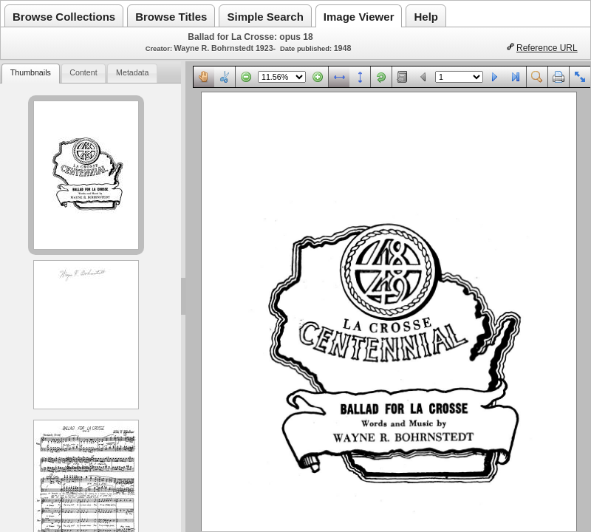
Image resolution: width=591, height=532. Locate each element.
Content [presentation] (83, 72)
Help (426, 16)
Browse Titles (171, 16)
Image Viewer (359, 16)
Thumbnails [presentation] (30, 72)
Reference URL (547, 48)
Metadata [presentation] (132, 72)
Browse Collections (64, 16)
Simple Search (265, 16)
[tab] (30, 73)
